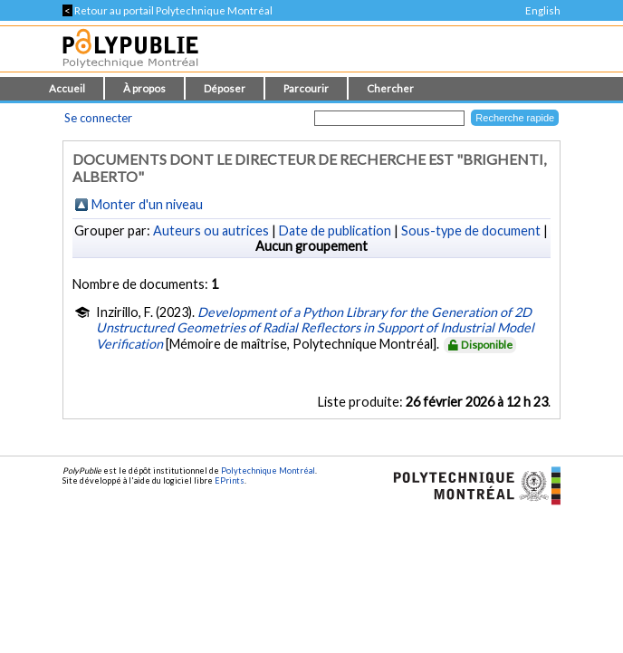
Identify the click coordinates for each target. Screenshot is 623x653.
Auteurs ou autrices (211, 230)
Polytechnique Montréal (268, 470)
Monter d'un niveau (147, 204)
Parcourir (306, 88)
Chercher (390, 88)
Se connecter (98, 117)
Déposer (224, 88)
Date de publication (335, 230)
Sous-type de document (471, 230)
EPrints (229, 480)
